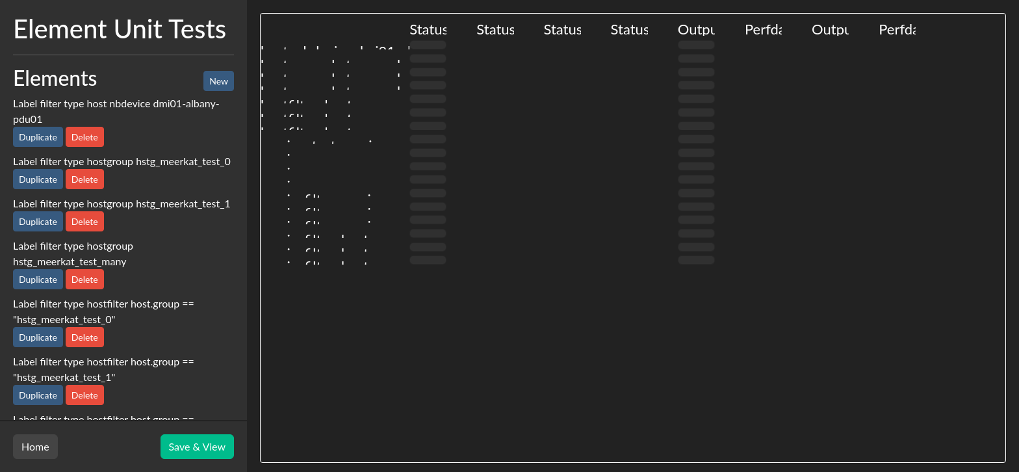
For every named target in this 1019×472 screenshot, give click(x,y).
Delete (84, 136)
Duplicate (38, 136)
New (218, 80)
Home (35, 446)
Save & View (197, 446)
